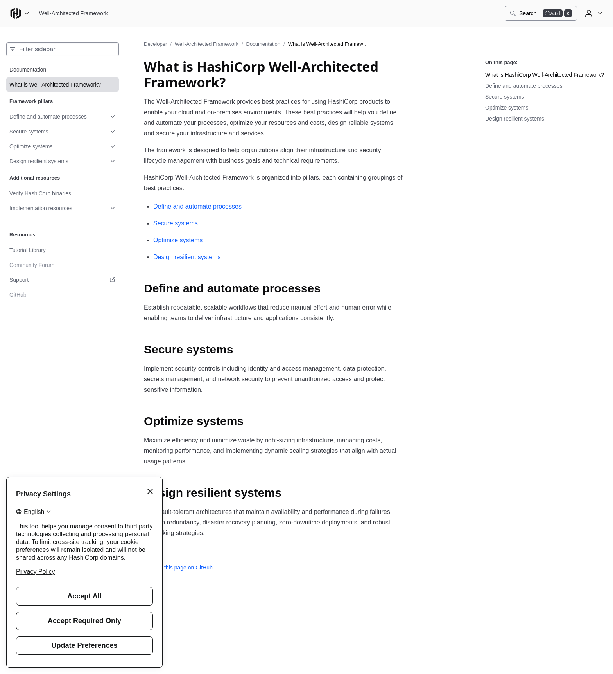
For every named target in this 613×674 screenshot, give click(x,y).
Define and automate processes (197, 206)
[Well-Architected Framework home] (73, 13)
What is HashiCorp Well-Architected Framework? (544, 75)
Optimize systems (178, 240)
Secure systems (175, 223)
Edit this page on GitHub (178, 567)
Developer (155, 44)
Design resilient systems (187, 257)
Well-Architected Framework (206, 44)
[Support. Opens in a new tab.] (62, 280)
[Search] (541, 13)
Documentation (263, 44)
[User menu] (593, 13)
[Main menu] (19, 13)
